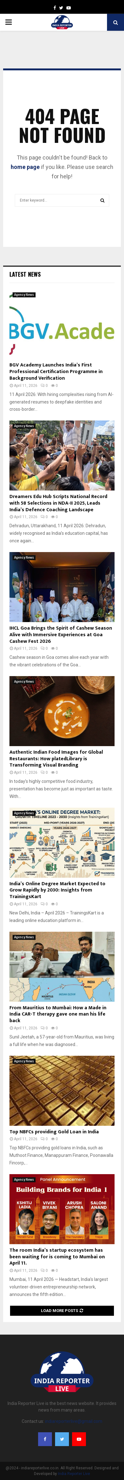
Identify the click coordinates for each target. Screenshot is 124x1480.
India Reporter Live (74, 1474)
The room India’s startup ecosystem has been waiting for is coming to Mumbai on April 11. (57, 1257)
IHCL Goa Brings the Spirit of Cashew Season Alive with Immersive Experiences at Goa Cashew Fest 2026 (60, 635)
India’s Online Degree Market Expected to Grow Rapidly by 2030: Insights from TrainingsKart (57, 890)
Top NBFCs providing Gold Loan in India (54, 1132)
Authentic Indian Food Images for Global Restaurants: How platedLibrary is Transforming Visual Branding (56, 759)
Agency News (24, 294)
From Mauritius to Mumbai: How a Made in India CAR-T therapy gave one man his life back (57, 1014)
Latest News (25, 274)
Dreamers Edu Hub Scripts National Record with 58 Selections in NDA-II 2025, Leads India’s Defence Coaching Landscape (58, 503)
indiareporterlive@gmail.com (73, 1421)
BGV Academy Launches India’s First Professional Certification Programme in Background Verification (56, 371)
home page (25, 167)
